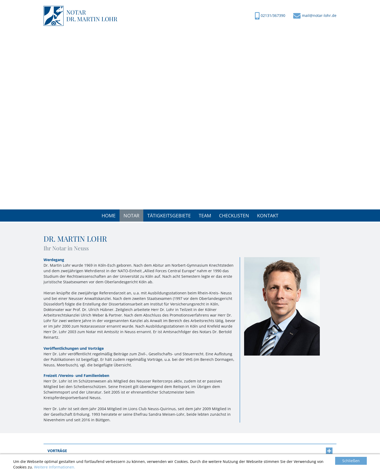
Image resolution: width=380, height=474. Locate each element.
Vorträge (190, 451)
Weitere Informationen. (54, 467)
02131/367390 (273, 15)
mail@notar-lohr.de (319, 15)
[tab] (190, 450)
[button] (131, 215)
